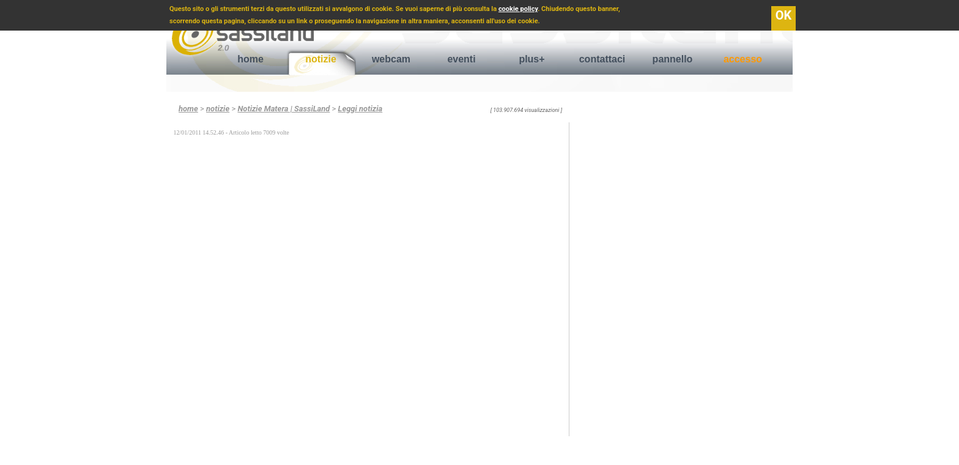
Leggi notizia (360, 108)
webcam (391, 59)
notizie (320, 59)
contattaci (602, 59)
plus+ (531, 59)
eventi (461, 59)
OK (784, 15)
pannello (673, 59)
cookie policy (518, 9)
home (250, 59)
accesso (743, 59)
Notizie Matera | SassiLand (283, 108)
